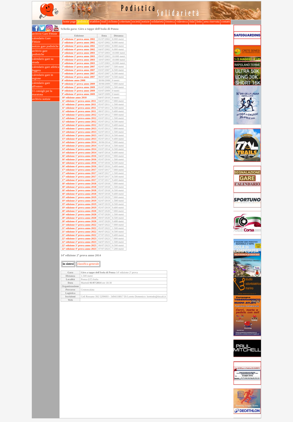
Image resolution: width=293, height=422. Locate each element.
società (136, 21)
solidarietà (157, 21)
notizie (145, 21)
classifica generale (88, 263)
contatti (225, 21)
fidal (192, 21)
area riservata (211, 21)
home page (69, 21)
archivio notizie (46, 99)
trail (104, 21)
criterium (125, 21)
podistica (83, 21)
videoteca (182, 21)
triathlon (94, 21)
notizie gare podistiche (46, 46)
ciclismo (113, 21)
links (199, 21)
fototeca (170, 21)
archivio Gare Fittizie (46, 34)
